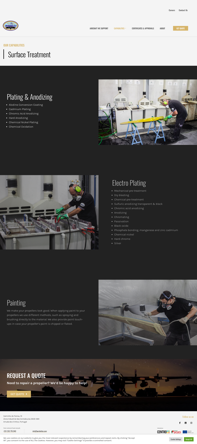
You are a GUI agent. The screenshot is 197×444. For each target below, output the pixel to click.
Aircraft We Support (99, 28)
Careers (172, 10)
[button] (125, 28)
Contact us (183, 10)
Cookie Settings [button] (176, 439)
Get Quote (180, 28)
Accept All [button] (189, 439)
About (162, 28)
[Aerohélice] (10, 28)
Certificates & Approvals (143, 28)
